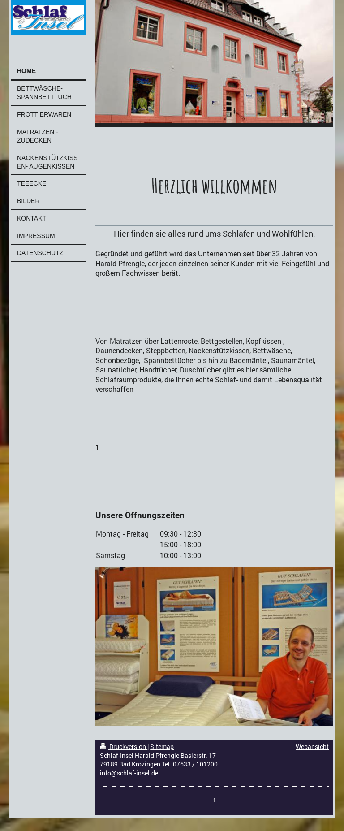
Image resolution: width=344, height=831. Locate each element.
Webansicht (312, 746)
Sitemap (162, 746)
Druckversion (123, 746)
